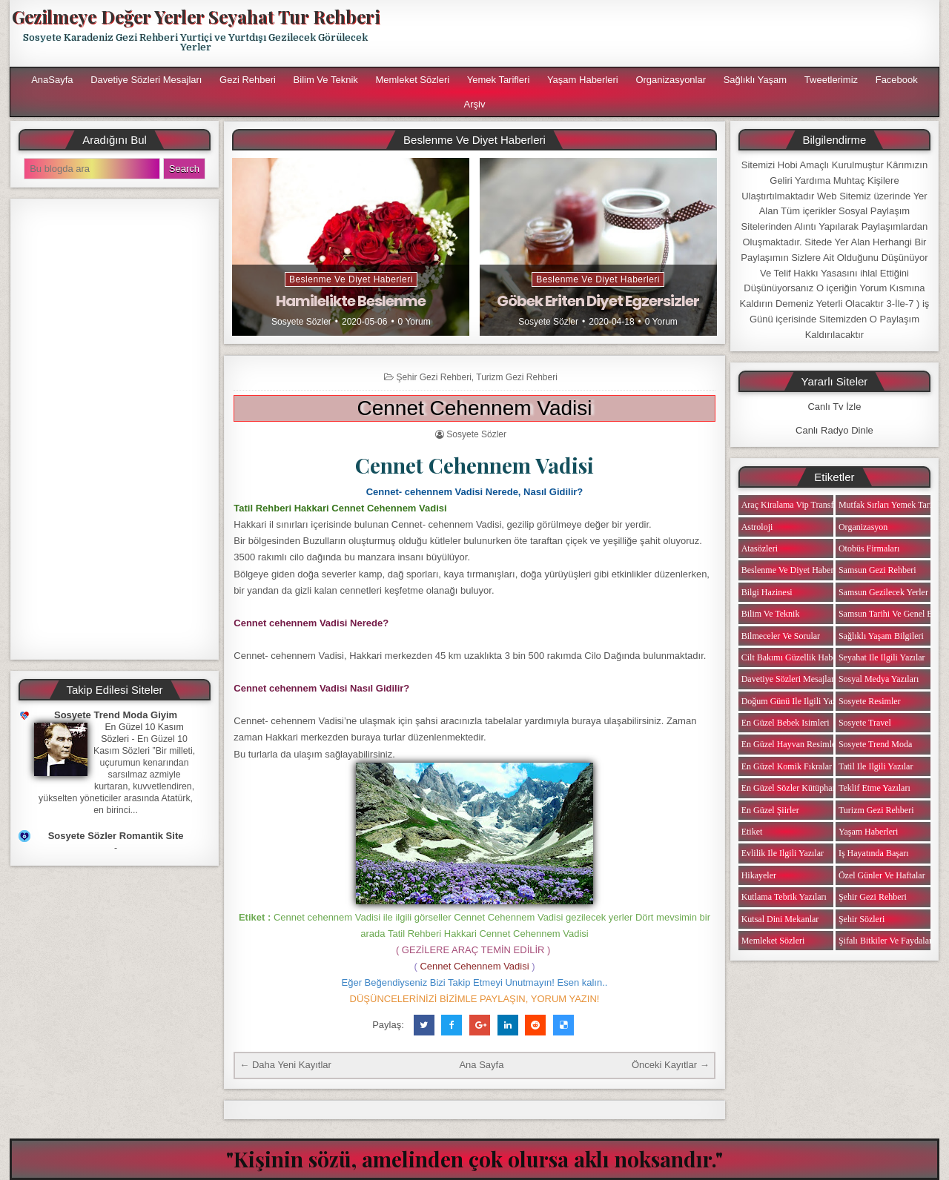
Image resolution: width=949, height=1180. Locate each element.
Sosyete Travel (865, 722)
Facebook (897, 79)
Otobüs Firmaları (869, 548)
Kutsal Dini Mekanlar (780, 919)
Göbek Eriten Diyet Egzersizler (598, 301)
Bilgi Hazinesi (767, 592)
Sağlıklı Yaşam (755, 79)
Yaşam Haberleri (582, 79)
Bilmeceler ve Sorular (780, 636)
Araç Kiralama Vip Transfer (791, 505)
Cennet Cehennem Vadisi (474, 408)
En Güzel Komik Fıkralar (786, 766)
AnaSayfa (52, 79)
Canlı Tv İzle (834, 406)
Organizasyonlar (670, 79)
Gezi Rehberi (247, 79)
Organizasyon (863, 527)
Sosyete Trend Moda (875, 744)
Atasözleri (759, 548)
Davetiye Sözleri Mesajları (146, 79)
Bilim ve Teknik (326, 79)
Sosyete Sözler (301, 321)
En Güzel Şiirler (770, 810)
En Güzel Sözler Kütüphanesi (794, 788)
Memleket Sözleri (412, 79)
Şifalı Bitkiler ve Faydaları (886, 940)
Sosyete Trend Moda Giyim (115, 714)
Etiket (752, 831)
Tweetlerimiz (831, 79)
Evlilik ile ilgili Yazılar (782, 853)
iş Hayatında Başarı (874, 853)
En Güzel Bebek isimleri (785, 722)
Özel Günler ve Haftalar (882, 875)
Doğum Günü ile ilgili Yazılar (794, 701)
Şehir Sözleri (861, 919)
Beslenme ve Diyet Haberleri (351, 279)
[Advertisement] (665, 33)
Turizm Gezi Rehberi (517, 377)
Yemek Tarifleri (498, 79)
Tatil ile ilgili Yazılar (876, 766)
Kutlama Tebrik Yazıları (784, 897)
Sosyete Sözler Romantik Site (116, 835)
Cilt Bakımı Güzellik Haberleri (796, 657)
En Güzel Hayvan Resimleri (791, 744)
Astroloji (757, 527)
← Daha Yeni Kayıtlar (285, 1064)
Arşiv (475, 104)
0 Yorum (414, 321)
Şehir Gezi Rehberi (433, 377)
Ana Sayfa (481, 1064)
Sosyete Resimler (870, 701)
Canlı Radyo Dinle (834, 430)
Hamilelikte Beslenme (351, 301)
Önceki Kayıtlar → (671, 1064)
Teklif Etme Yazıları (874, 788)
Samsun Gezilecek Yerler (883, 592)
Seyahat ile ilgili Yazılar (882, 657)
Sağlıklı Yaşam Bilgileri (881, 636)
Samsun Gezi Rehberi (877, 570)
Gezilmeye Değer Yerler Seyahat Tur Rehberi (196, 16)
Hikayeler (758, 875)
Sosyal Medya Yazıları (879, 679)
